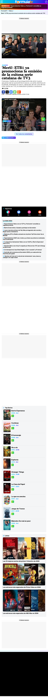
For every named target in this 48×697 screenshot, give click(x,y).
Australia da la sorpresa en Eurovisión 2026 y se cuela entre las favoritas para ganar (22, 253)
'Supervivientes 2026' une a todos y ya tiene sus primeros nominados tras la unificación (24, 238)
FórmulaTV (4, 11)
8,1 (12, 465)
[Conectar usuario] (46, 2)
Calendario (24, 667)
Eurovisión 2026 (24, 686)
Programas (24, 684)
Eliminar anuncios (24, 18)
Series (24, 665)
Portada (24, 659)
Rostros (24, 691)
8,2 (13, 440)
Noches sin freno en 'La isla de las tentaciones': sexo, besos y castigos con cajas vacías (22, 256)
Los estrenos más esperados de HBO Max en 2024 (20, 613)
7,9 (12, 416)
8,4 (13, 452)
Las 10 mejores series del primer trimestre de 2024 (21, 561)
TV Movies (24, 670)
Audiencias (24, 673)
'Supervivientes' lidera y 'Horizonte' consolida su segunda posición (21, 6)
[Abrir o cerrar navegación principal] (1, 2)
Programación (24, 676)
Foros (24, 694)
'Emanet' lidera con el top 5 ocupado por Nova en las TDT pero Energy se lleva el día (24, 246)
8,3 (13, 477)
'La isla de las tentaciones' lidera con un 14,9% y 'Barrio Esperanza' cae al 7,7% (23, 242)
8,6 (13, 489)
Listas (24, 669)
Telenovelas (24, 689)
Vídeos (11, 11)
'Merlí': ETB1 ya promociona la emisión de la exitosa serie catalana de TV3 (23, 13)
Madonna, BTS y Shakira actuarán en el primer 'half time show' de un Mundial (23, 234)
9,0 (13, 428)
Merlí (5, 118)
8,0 (13, 526)
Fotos (24, 681)
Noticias (24, 662)
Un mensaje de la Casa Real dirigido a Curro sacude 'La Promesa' (23, 250)
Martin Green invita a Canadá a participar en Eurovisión (20, 228)
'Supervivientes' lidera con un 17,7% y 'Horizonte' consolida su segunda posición (21, 224)
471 (43, 128)
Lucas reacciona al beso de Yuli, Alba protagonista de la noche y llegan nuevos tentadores (22, 231)
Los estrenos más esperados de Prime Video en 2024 (22, 587)
